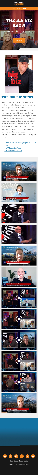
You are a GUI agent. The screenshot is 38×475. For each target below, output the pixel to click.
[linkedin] (16, 456)
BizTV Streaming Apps (12, 148)
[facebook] (5, 456)
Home (11, 461)
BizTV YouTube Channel (13, 151)
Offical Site (19, 40)
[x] (27, 456)
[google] (22, 456)
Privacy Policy (18, 461)
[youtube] (33, 456)
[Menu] (34, 3)
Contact (26, 461)
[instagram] (10, 456)
